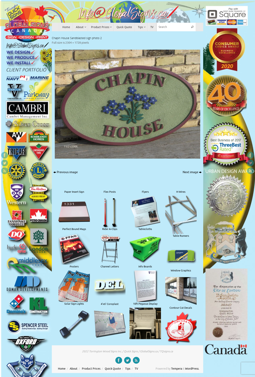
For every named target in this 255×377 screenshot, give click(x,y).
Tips (127, 368)
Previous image (65, 172)
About (73, 368)
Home (62, 368)
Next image (192, 172)
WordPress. (192, 368)
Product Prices (91, 368)
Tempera (176, 368)
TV (136, 368)
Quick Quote (113, 368)
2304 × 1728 (73, 42)
